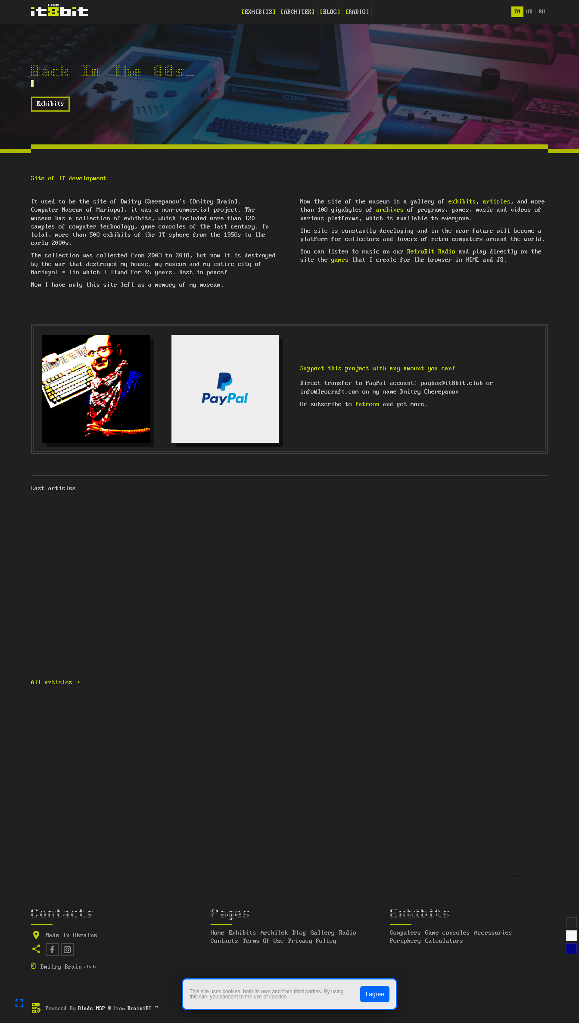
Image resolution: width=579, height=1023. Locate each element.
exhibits (462, 201)
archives (390, 209)
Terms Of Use (263, 941)
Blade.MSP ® (94, 1008)
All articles (55, 682)
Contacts (224, 941)
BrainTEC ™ (143, 1008)
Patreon (367, 404)
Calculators (444, 941)
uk (529, 12)
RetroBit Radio (431, 251)
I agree (374, 994)
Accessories (493, 932)
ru (542, 12)
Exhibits (258, 12)
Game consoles (447, 932)
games (340, 260)
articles (497, 201)
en (517, 12)
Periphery (405, 941)
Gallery (323, 932)
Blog (330, 12)
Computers (405, 932)
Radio (357, 12)
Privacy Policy (312, 941)
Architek (297, 12)
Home (217, 932)
